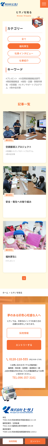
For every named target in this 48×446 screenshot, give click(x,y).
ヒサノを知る (16, 292)
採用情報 (13, 441)
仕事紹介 (24, 60)
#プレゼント (11, 78)
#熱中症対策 (15, 87)
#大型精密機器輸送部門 (29, 78)
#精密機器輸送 (12, 81)
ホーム (5, 292)
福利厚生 (24, 46)
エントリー (35, 441)
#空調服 (13, 84)
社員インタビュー (24, 53)
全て (24, 39)
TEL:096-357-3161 (24, 377)
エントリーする (24, 345)
